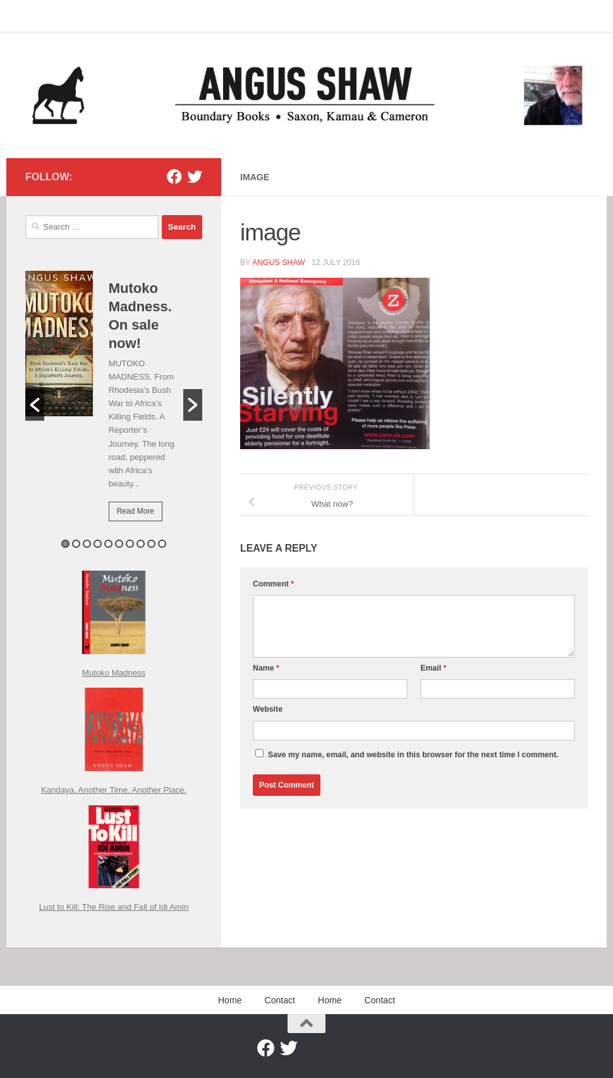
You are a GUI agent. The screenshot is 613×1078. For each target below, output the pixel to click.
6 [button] (119, 544)
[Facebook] (174, 176)
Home (27, 16)
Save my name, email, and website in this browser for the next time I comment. (413, 754)
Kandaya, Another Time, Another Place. (113, 790)
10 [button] (162, 544)
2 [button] (76, 544)
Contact (72, 16)
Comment (273, 583)
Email (433, 668)
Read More (135, 511)
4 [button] (98, 544)
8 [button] (141, 544)
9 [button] (151, 544)
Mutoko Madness (113, 673)
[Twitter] (194, 176)
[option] (113, 405)
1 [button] (65, 544)
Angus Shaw (278, 262)
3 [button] (87, 544)
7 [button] (130, 544)
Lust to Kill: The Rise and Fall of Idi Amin (114, 907)
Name (266, 668)
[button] (34, 405)
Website (267, 709)
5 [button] (108, 544)
